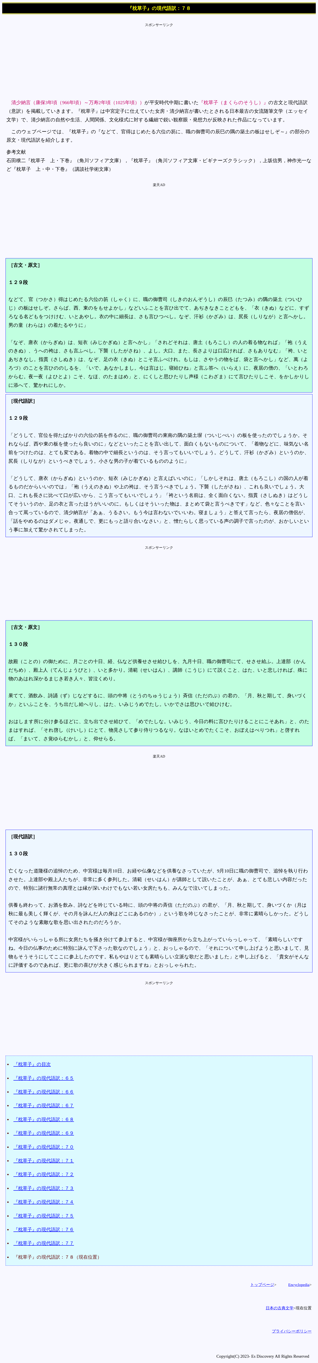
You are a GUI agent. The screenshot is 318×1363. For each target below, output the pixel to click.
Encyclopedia (298, 1284)
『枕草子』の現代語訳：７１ (43, 1160)
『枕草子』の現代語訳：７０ (43, 1146)
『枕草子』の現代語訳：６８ (43, 1119)
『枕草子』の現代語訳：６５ (43, 1078)
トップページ (262, 1284)
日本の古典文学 (279, 1308)
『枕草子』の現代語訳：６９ (43, 1133)
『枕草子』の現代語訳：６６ (43, 1091)
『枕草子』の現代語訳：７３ (43, 1188)
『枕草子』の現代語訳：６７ (43, 1105)
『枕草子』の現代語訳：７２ (43, 1174)
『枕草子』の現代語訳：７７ (43, 1243)
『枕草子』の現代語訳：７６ (43, 1229)
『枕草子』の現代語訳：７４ (43, 1201)
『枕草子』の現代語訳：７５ (43, 1215)
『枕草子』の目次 (32, 1064)
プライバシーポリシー (292, 1331)
